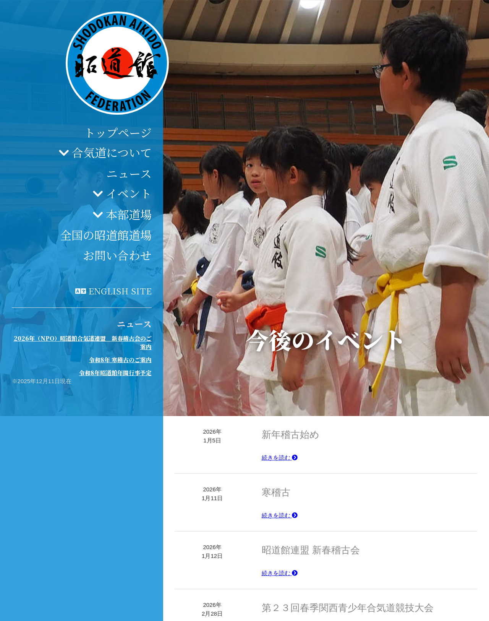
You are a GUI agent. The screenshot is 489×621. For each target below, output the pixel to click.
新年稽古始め (290, 434)
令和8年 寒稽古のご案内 (120, 360)
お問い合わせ (117, 255)
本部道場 (129, 214)
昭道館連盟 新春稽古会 (311, 550)
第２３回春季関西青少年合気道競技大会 (348, 607)
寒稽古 (276, 492)
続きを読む (280, 457)
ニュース (129, 173)
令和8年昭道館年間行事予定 (115, 373)
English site (120, 290)
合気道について (112, 152)
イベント (129, 193)
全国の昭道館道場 (106, 234)
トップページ (118, 132)
